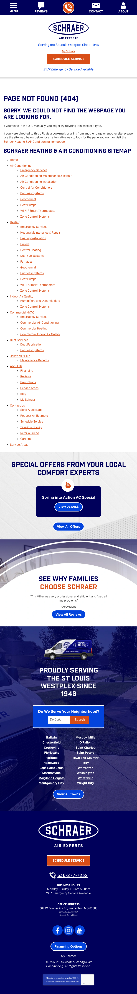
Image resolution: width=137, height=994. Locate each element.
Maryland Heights (51, 754)
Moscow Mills (85, 716)
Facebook (57, 906)
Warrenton (85, 745)
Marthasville (51, 749)
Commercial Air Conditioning (39, 310)
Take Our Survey (31, 407)
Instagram (69, 906)
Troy (85, 740)
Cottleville (52, 725)
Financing (26, 354)
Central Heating (30, 243)
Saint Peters (85, 730)
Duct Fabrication (31, 330)
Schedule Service (31, 402)
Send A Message (31, 391)
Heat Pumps (28, 201)
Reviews (25, 360)
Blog (23, 376)
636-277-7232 (68, 8)
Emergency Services (33, 168)
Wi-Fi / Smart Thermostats (37, 206)
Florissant (51, 730)
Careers (25, 418)
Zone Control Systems (35, 211)
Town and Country (85, 735)
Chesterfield (51, 720)
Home (14, 159)
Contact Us (17, 387)
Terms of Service (70, 956)
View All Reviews (68, 592)
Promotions (28, 365)
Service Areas (29, 371)
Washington (85, 749)
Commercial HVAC (22, 301)
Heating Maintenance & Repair (40, 226)
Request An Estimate (34, 396)
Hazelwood (51, 740)
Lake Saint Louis (51, 745)
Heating (15, 217)
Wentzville (85, 754)
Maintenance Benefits (34, 345)
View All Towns (68, 770)
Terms (90, 959)
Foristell (51, 735)
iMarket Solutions (48, 986)
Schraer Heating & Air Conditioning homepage (34, 141)
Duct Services (19, 326)
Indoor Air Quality (21, 286)
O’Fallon (85, 720)
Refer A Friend (29, 413)
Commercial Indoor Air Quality (40, 321)
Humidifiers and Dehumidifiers (40, 290)
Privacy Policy (59, 956)
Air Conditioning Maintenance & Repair (46, 174)
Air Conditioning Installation (38, 179)
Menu (13, 11)
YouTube (80, 906)
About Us (16, 350)
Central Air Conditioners (36, 184)
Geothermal (28, 195)
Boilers (24, 237)
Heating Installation (33, 232)
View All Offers (68, 505)
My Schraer (68, 51)
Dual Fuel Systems (32, 248)
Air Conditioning (21, 164)
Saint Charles (85, 725)
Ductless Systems (32, 190)
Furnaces (26, 253)
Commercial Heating (33, 315)
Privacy (85, 959)
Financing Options (69, 922)
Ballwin (51, 716)
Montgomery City (51, 759)
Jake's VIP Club (20, 341)
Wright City (85, 759)
